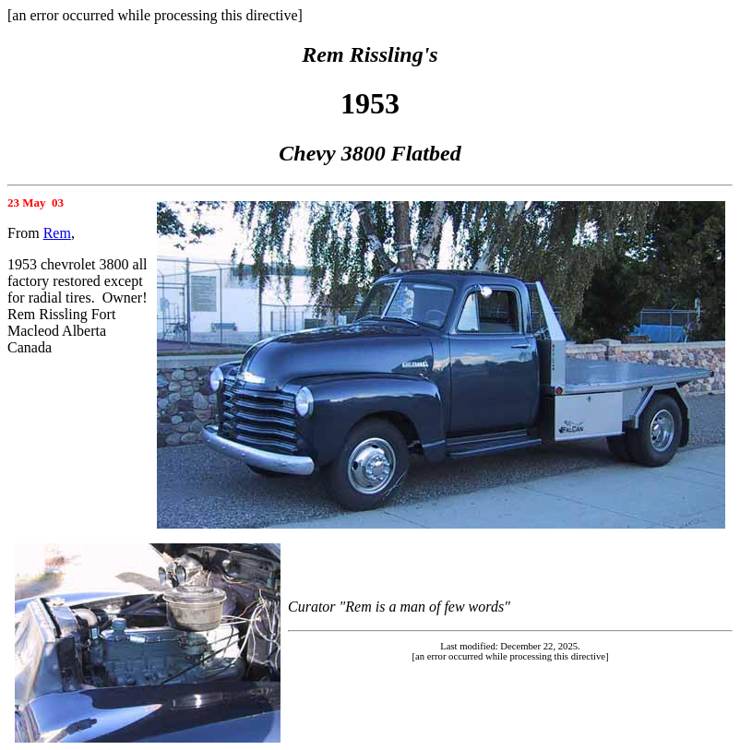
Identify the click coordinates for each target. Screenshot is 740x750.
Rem (57, 233)
